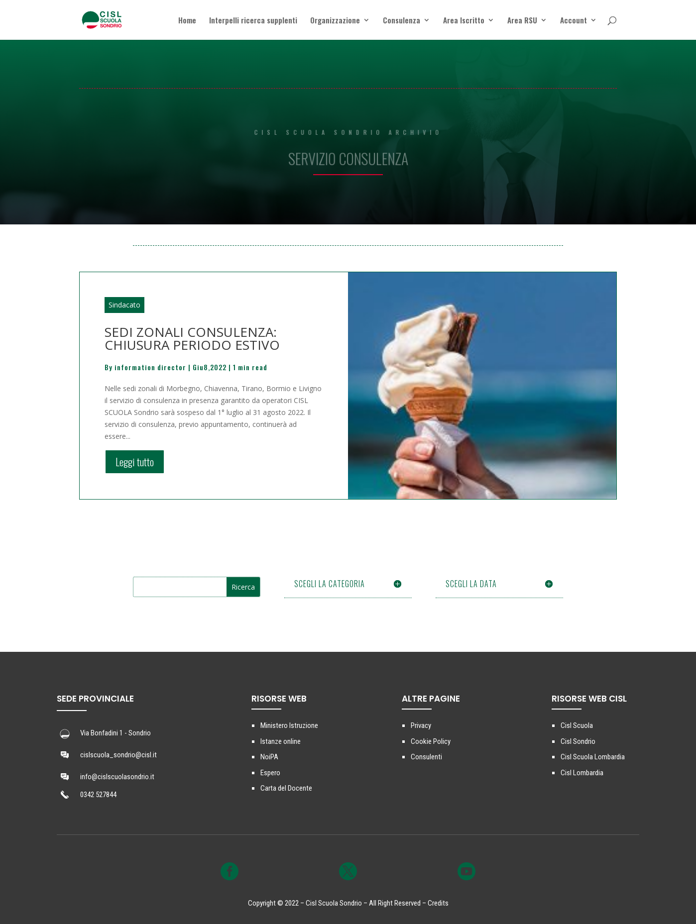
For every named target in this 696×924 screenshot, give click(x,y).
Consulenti (426, 756)
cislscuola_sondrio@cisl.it (118, 754)
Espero (270, 772)
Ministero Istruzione (289, 725)
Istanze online (280, 741)
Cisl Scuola (577, 725)
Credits (438, 903)
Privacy (421, 725)
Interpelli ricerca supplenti (253, 20)
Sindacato (124, 304)
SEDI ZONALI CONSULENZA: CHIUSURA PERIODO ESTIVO (192, 338)
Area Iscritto (463, 20)
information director (150, 367)
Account (573, 20)
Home (187, 20)
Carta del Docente (286, 788)
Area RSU (522, 20)
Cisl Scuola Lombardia (593, 756)
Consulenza (401, 20)
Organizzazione (335, 20)
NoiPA (269, 756)
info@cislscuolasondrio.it (117, 776)
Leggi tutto (135, 461)
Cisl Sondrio (578, 741)
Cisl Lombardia (582, 772)
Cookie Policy (431, 741)
